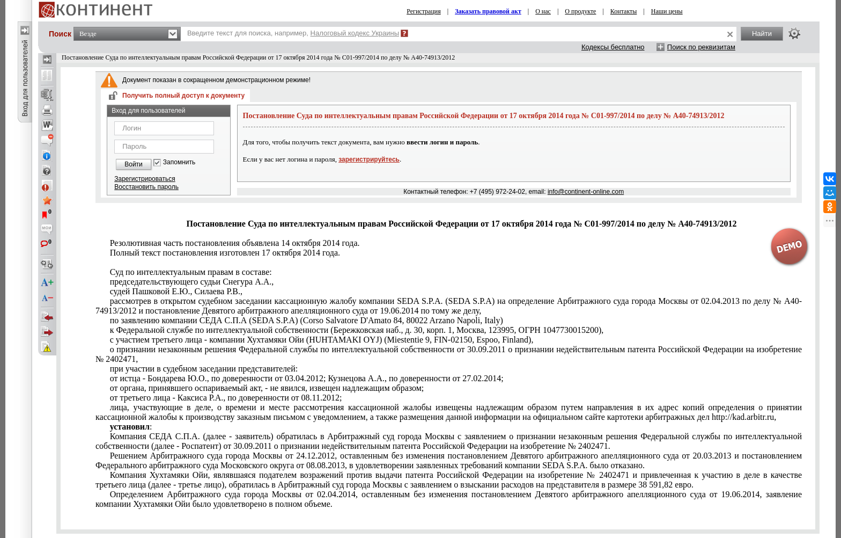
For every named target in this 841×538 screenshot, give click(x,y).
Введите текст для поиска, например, (293, 33)
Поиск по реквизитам (701, 47)
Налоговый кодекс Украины (355, 33)
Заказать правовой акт (488, 11)
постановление (448, 305)
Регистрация (424, 11)
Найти (762, 34)
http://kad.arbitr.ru (448, 412)
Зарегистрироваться (144, 179)
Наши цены (667, 11)
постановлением (448, 499)
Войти (133, 164)
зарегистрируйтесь (369, 159)
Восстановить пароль (146, 187)
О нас (543, 11)
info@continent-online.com (586, 191)
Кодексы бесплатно (613, 47)
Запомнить (179, 162)
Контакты (623, 11)
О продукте (580, 11)
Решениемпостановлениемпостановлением (448, 460)
